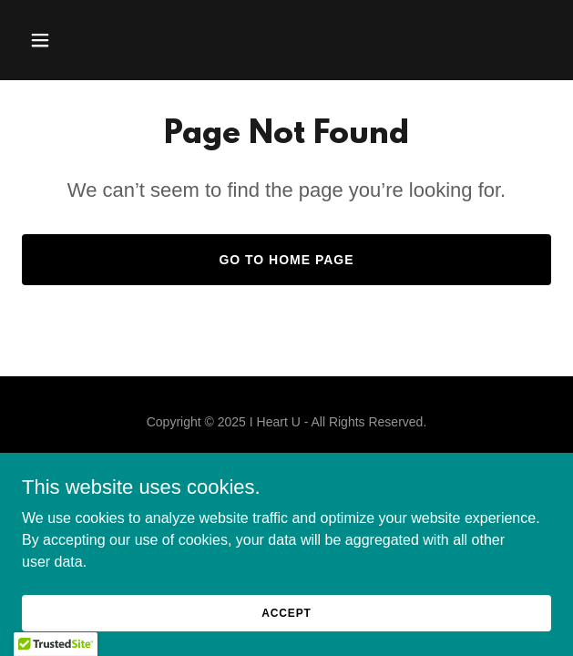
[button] (82, 40)
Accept (286, 612)
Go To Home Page (286, 259)
